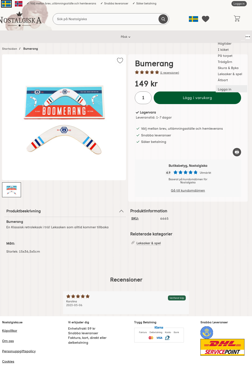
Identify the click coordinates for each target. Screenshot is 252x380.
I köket (77, 37)
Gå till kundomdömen (188, 190)
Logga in (239, 3)
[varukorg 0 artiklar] (237, 19)
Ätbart (194, 37)
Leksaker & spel (171, 37)
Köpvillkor (9, 331)
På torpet (96, 37)
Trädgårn (118, 37)
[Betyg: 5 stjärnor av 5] (188, 72)
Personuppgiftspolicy (19, 351)
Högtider (57, 37)
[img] (120, 60)
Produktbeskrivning (65, 211)
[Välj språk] (193, 19)
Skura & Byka (142, 37)
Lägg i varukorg (197, 97)
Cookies (8, 361)
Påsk (39, 37)
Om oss (8, 341)
